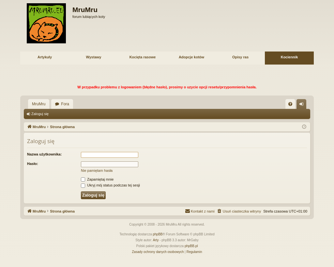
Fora (65, 104)
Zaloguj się (40, 114)
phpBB (158, 234)
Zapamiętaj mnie (97, 179)
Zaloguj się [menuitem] (302, 105)
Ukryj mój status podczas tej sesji (110, 185)
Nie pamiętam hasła (97, 170)
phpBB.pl (191, 246)
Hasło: (32, 164)
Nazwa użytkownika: (44, 154)
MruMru (38, 104)
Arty (156, 240)
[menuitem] (290, 104)
